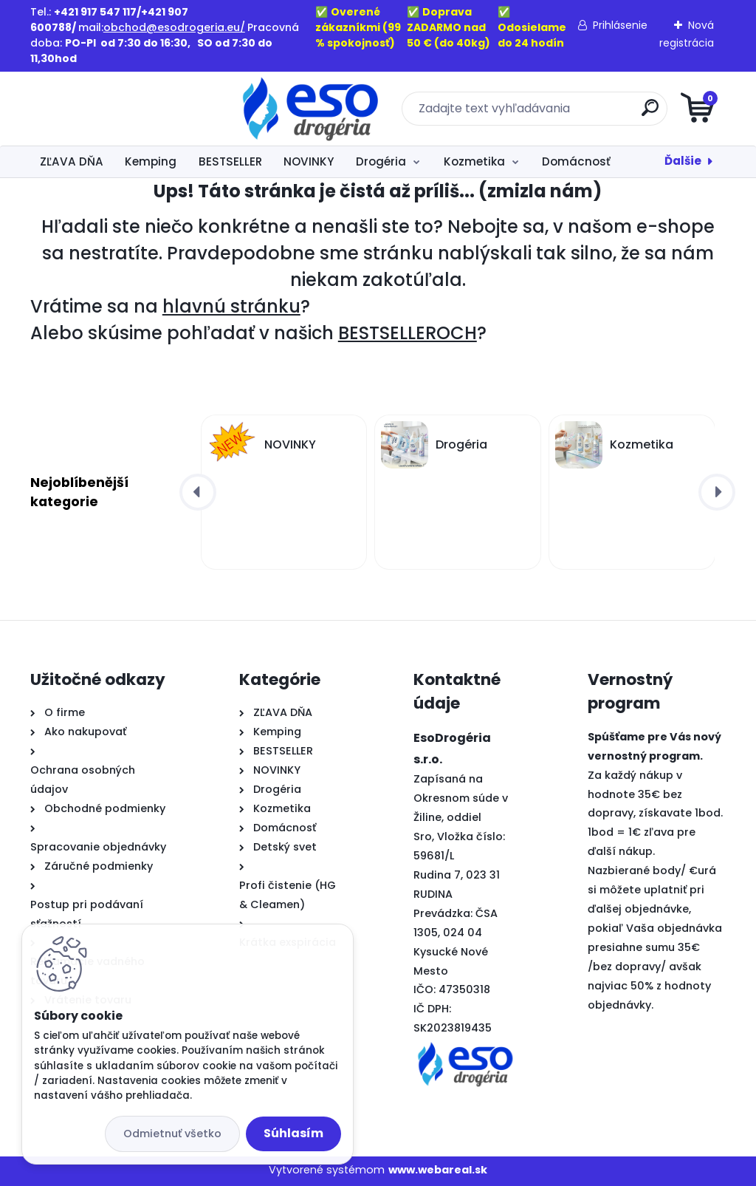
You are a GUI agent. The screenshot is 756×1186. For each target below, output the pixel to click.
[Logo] (120, 109)
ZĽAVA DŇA (71, 161)
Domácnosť (576, 161)
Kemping (150, 161)
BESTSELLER (230, 161)
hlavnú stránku (231, 306)
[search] (555, 113)
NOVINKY (309, 161)
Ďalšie (682, 160)
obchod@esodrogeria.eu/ (174, 27)
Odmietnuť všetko (172, 1133)
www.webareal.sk (437, 1169)
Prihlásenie (620, 25)
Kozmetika (474, 161)
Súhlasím (293, 1133)
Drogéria (381, 161)
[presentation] (197, 492)
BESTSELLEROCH (407, 333)
